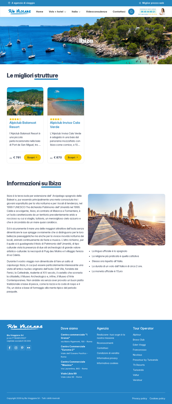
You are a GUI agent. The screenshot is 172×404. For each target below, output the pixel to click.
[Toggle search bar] (131, 12)
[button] (57, 12)
